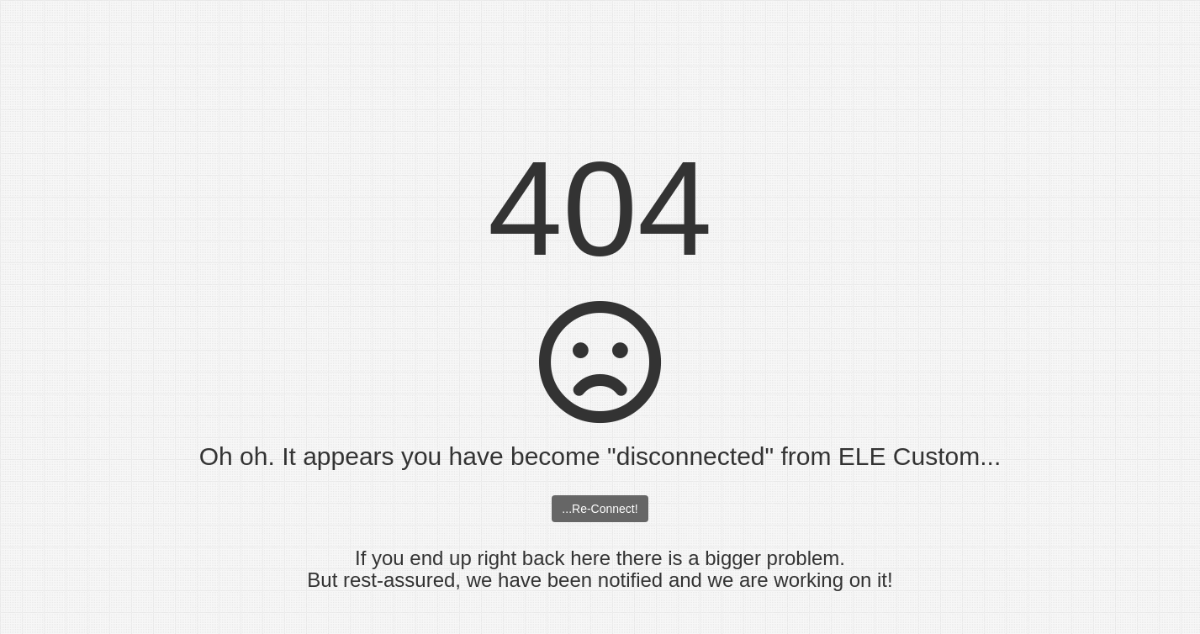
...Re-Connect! (599, 508)
